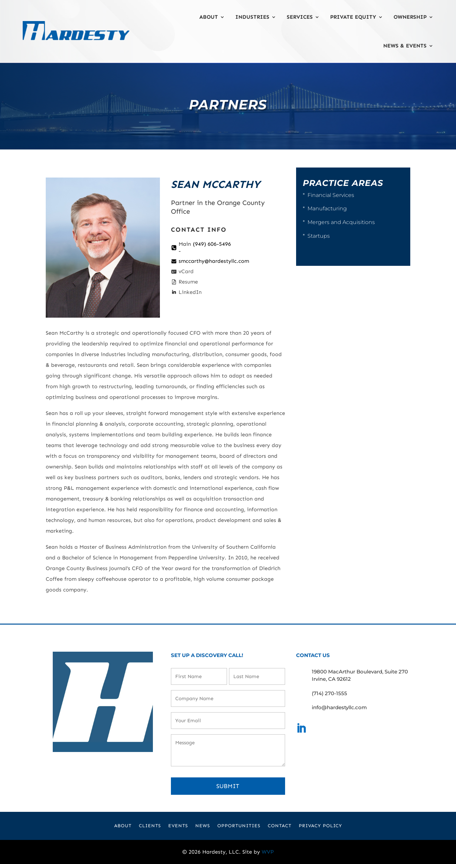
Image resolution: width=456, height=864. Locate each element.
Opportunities (238, 826)
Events (178, 826)
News (202, 826)
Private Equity (353, 17)
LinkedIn (190, 292)
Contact (279, 826)
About (208, 17)
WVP (268, 852)
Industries (252, 17)
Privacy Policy (320, 826)
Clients (150, 826)
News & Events (405, 45)
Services (300, 17)
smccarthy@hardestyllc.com (214, 261)
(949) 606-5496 (212, 244)
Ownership (410, 17)
